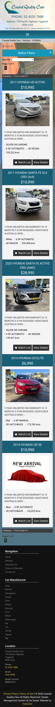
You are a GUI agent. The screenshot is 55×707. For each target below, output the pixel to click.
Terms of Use (27, 693)
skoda (8, 616)
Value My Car (11, 564)
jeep (7, 586)
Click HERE (10, 675)
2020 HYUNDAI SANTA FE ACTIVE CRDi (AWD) (27, 265)
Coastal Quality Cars (11, 40)
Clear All (9, 46)
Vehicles (26, 40)
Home (8, 557)
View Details (41, 162)
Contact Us (10, 572)
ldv (6, 627)
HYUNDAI (36, 40)
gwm (7, 601)
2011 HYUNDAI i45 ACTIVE (27, 82)
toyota (8, 634)
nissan (8, 604)
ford (7, 612)
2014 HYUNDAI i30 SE (27, 444)
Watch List (24, 162)
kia (6, 623)
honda (8, 631)
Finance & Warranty (14, 568)
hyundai (9, 608)
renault (8, 589)
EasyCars (27, 703)
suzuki (8, 597)
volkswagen (10, 619)
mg (6, 638)
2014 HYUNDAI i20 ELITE (27, 358)
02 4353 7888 (34, 17)
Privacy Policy (11, 693)
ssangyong (10, 593)
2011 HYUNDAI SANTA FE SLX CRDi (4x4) (27, 175)
